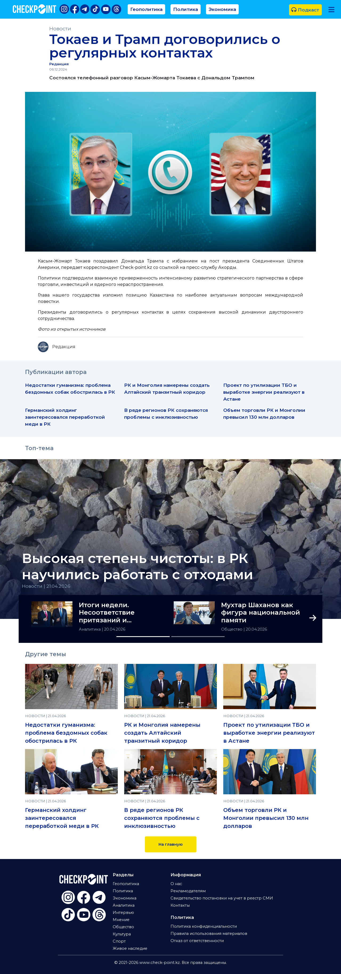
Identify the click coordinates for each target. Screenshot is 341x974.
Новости (60, 29)
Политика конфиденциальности (203, 926)
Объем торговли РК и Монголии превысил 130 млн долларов (265, 818)
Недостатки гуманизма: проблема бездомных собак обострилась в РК (66, 733)
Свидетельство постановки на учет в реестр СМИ (221, 898)
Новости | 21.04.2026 (46, 586)
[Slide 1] (143, 637)
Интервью (123, 912)
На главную (171, 844)
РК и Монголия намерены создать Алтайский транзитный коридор (162, 733)
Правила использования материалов (208, 933)
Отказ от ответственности (197, 940)
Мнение (121, 919)
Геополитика (146, 9)
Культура (122, 934)
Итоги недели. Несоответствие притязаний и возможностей (107, 612)
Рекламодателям (188, 891)
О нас (176, 883)
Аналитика (90, 629)
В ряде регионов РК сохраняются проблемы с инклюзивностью (162, 818)
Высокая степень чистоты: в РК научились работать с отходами (137, 566)
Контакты (180, 905)
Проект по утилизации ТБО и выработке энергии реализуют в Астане (264, 392)
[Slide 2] (198, 637)
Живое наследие (130, 948)
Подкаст (305, 10)
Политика (185, 9)
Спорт (119, 941)
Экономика (222, 9)
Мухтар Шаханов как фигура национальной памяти (260, 612)
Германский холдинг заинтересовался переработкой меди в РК (65, 417)
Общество (232, 629)
